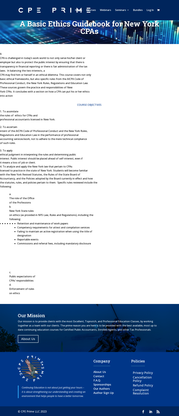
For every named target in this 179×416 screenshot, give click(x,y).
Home (78, 10)
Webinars (105, 10)
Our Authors (101, 388)
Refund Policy (143, 385)
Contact (98, 376)
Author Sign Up (103, 393)
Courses (91, 10)
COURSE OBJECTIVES (89, 105)
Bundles (138, 10)
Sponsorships (102, 384)
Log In (150, 10)
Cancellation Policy (142, 378)
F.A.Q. (97, 380)
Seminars (120, 10)
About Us (28, 339)
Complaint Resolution (141, 391)
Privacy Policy (143, 372)
